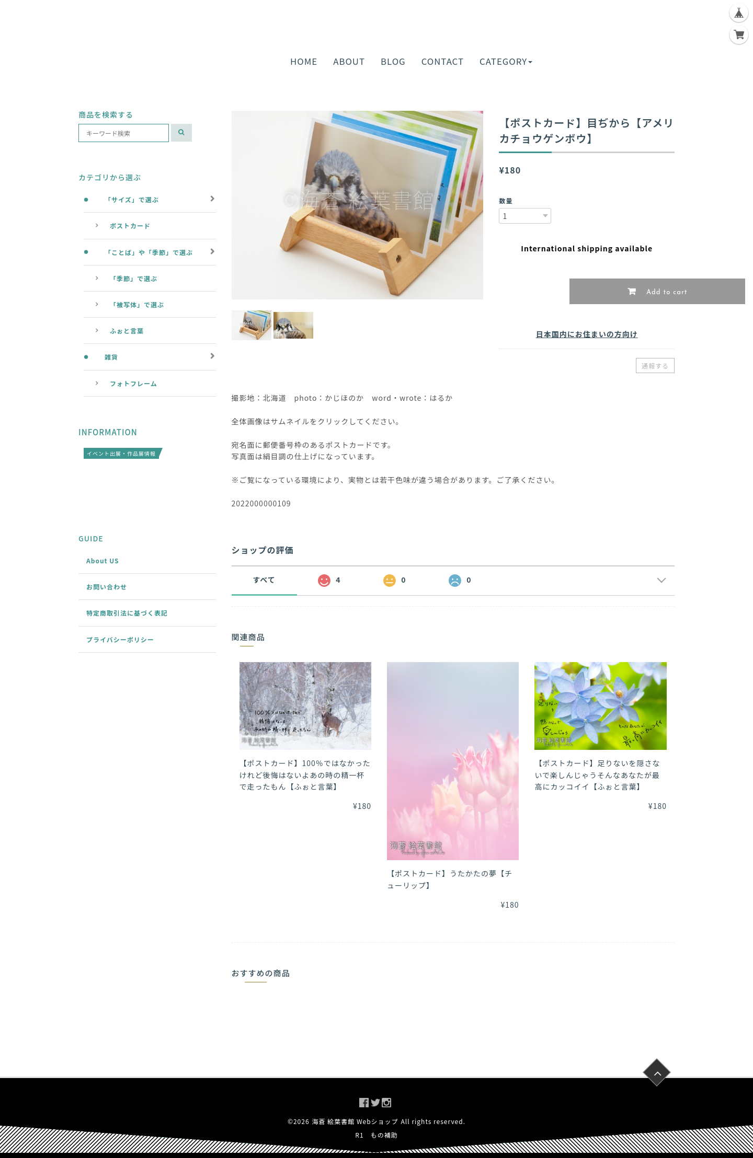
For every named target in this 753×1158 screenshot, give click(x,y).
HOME (303, 61)
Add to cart (666, 292)
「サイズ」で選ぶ (132, 199)
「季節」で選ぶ (133, 278)
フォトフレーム (133, 383)
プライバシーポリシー (120, 639)
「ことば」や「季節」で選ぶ (149, 252)
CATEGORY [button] (506, 61)
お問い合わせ (106, 586)
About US (102, 560)
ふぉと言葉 (127, 330)
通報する (655, 365)
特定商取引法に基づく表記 (127, 612)
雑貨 (111, 356)
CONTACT (442, 61)
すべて (264, 579)
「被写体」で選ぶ (137, 304)
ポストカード (130, 225)
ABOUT (349, 61)
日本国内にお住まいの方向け (587, 334)
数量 (505, 200)
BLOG (393, 61)
